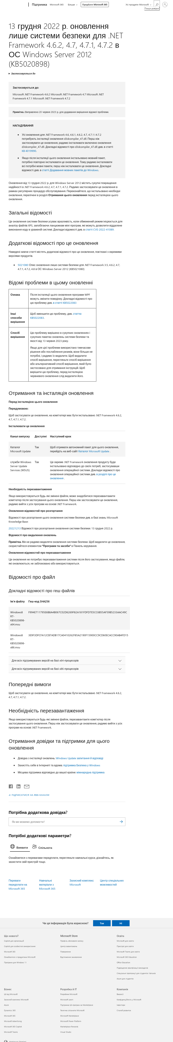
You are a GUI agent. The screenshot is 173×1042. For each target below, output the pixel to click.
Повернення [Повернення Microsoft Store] (65, 951)
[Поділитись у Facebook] (11, 785)
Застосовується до (23, 73)
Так (102, 923)
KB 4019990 (29, 151)
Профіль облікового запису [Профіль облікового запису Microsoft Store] (71, 941)
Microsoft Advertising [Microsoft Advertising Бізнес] (13, 1021)
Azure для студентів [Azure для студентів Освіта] (125, 978)
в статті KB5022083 (65, 302)
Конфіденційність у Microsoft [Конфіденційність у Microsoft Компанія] (129, 999)
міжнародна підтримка (90, 772)
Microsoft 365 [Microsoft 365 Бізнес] (9, 1015)
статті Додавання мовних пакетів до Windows (70, 170)
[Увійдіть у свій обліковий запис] (165, 5)
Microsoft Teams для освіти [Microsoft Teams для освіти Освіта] (128, 951)
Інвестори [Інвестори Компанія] (121, 1005)
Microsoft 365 (57, 4)
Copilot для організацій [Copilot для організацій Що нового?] (14, 941)
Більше (71, 4)
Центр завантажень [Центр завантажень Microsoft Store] (68, 946)
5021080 (23, 265)
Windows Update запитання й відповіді (79, 758)
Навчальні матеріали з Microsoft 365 (47, 884)
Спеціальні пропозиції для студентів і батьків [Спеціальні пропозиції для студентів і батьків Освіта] (136, 973)
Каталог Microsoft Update (93, 451)
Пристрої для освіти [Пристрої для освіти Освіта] (125, 946)
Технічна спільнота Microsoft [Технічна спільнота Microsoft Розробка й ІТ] (72, 1010)
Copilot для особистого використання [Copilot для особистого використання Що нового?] (19, 946)
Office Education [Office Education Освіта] (123, 962)
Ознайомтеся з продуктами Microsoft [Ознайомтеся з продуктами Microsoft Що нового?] (19, 957)
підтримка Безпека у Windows (81, 765)
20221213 (15, 528)
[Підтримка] (39, 4)
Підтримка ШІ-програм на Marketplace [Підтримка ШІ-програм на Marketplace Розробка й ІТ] (76, 1005)
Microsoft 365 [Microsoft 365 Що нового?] (9, 951)
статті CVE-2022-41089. (99, 229)
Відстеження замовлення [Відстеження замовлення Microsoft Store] (71, 957)
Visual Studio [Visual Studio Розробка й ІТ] (65, 1032)
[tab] (20, 847)
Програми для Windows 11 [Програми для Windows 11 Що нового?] (15, 962)
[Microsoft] (15, 4)
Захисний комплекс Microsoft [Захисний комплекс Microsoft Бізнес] (16, 999)
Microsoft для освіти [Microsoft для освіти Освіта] (125, 941)
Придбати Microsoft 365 (94, 4)
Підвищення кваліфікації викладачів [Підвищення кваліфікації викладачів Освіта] (132, 968)
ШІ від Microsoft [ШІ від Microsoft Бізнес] (11, 994)
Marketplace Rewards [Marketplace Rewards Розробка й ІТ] (69, 1026)
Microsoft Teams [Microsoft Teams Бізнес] (11, 1032)
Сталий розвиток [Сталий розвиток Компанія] (124, 1010)
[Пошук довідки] (157, 4)
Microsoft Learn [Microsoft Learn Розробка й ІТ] (66, 999)
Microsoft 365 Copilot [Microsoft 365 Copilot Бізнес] (13, 1026)
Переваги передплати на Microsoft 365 (18, 884)
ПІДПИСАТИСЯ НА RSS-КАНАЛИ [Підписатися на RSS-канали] (30, 794)
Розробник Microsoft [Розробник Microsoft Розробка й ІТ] (68, 994)
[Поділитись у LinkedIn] (17, 785)
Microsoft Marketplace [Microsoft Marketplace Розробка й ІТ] (69, 1015)
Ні (121, 923)
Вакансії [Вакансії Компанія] (120, 994)
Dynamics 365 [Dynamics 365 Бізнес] (10, 1010)
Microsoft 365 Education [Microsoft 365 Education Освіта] (127, 957)
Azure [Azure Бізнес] (6, 1005)
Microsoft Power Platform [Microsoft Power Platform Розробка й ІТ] (70, 1021)
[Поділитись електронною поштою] (25, 785)
